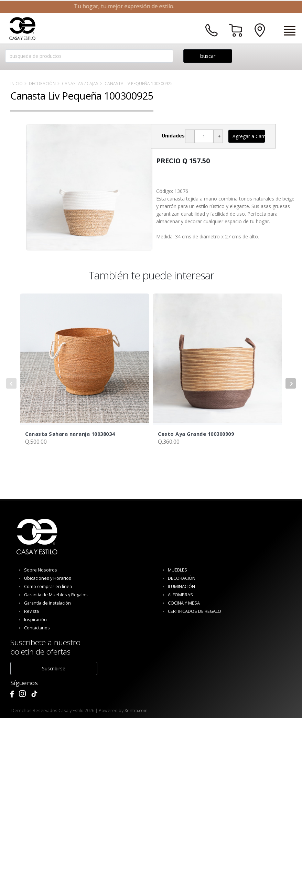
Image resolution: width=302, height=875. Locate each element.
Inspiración (35, 619)
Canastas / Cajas (80, 83)
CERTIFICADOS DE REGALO (194, 611)
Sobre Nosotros (40, 570)
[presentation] (11, 383)
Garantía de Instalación (47, 603)
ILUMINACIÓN (181, 586)
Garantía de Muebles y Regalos (56, 595)
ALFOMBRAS (180, 595)
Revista (31, 611)
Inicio (16, 83)
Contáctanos (37, 628)
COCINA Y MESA (184, 603)
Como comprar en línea (48, 586)
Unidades (173, 135)
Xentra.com (136, 710)
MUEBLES (177, 570)
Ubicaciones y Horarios (47, 578)
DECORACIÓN (42, 83)
